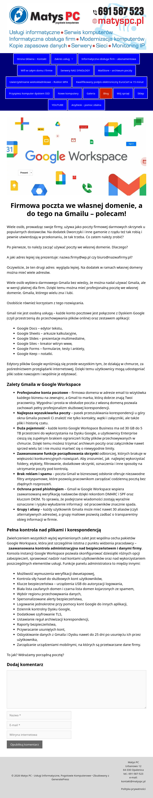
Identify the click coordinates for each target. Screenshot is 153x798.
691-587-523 (136, 773)
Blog (106, 93)
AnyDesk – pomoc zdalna (86, 105)
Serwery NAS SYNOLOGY (75, 70)
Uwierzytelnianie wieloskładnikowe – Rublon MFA (38, 82)
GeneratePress (60, 779)
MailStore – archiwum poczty (115, 70)
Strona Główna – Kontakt (31, 59)
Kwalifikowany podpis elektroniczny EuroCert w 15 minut (110, 82)
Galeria (91, 93)
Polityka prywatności (133, 789)
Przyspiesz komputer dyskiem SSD (29, 93)
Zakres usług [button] (65, 59)
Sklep (141, 93)
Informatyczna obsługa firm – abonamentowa (109, 59)
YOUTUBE (57, 105)
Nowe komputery (68, 93)
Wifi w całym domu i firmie (36, 70)
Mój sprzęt (123, 93)
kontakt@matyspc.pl (133, 781)
